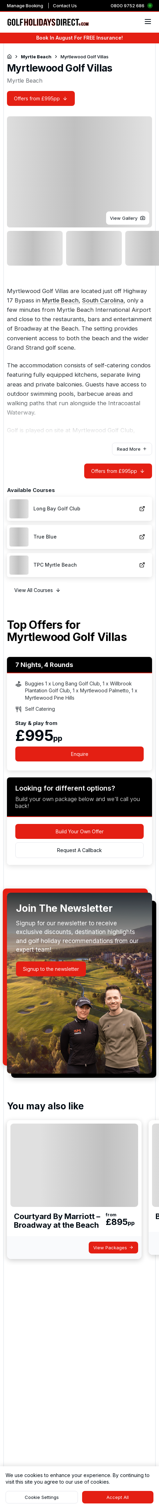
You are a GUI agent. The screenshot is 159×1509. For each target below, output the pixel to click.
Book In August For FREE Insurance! (79, 38)
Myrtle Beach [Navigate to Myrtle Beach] (36, 56)
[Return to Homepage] (9, 56)
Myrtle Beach (60, 300)
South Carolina (103, 300)
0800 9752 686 (127, 5)
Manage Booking (25, 5)
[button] (127, 218)
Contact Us (65, 5)
